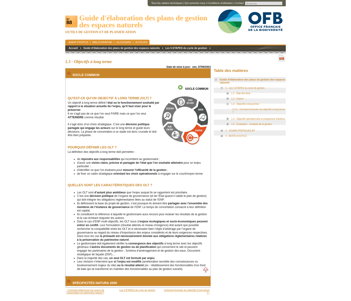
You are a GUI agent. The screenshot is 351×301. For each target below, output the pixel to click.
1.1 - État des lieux (240, 93)
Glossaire (123, 42)
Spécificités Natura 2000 (94, 283)
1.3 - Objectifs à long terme (245, 104)
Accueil (73, 48)
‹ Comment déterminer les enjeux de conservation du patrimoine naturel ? (85, 291)
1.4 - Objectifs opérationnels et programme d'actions (258, 119)
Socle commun (86, 75)
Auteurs (141, 42)
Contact (239, 3)
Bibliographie (102, 42)
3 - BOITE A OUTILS (236, 136)
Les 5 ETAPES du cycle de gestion (186, 48)
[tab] (138, 73)
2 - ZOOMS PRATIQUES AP (240, 130)
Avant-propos (78, 42)
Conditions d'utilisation (220, 3)
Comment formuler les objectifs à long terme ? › (186, 291)
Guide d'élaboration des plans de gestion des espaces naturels (121, 48)
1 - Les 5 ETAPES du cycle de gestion (245, 88)
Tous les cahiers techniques (166, 3)
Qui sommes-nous (195, 3)
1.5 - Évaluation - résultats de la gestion (251, 124)
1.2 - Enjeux (237, 98)
